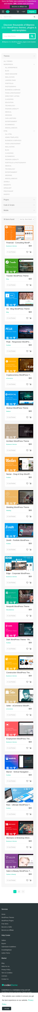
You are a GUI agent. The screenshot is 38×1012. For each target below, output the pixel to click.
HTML (5, 131)
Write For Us (5, 966)
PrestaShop (8, 191)
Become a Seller (7, 927)
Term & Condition (7, 973)
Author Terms (6, 953)
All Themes (8, 61)
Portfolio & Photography (15, 162)
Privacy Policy (6, 969)
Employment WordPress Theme (19, 739)
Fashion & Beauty (12, 109)
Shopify (7, 194)
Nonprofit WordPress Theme (17, 606)
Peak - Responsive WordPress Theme (21, 342)
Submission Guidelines (9, 946)
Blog (7, 71)
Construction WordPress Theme (19, 673)
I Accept (6, 1008)
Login (23, 11)
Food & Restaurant (12, 93)
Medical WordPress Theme (17, 408)
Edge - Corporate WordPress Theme (21, 573)
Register (31, 11)
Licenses (4, 976)
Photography (10, 86)
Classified (9, 99)
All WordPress (11, 67)
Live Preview (11, 252)
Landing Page (10, 80)
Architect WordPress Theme (17, 441)
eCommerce (10, 124)
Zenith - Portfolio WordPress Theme (20, 540)
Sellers (4, 940)
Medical (8, 112)
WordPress (8, 64)
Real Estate (9, 77)
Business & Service (12, 90)
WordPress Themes (8, 917)
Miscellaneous (11, 128)
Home (3, 914)
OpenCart (8, 188)
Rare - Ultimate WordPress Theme (20, 805)
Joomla (7, 181)
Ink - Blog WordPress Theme (18, 309)
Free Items (5, 924)
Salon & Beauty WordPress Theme (20, 871)
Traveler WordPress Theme (17, 276)
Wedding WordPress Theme (17, 507)
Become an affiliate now (19, 6)
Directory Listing (12, 96)
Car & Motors (10, 118)
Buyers (4, 943)
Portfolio (9, 83)
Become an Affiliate (8, 930)
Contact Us (5, 979)
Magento (7, 185)
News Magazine (11, 74)
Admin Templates (11, 137)
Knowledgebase (7, 950)
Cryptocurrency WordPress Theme (20, 375)
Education (9, 102)
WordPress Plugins (8, 920)
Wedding (8, 115)
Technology (10, 105)
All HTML (8, 134)
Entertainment (11, 121)
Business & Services (13, 140)
